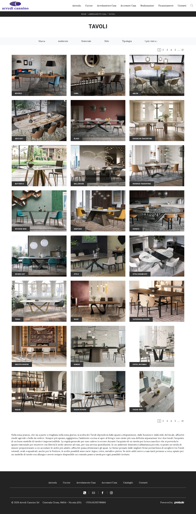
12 (183, 50)
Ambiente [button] (63, 41)
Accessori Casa (128, 5)
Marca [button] (42, 41)
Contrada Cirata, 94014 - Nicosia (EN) (62, 502)
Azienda (76, 5)
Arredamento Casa (106, 5)
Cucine (89, 5)
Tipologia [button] (127, 41)
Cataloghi (128, 482)
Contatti (182, 5)
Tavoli (112, 14)
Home (83, 14)
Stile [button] (106, 41)
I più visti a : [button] (151, 41)
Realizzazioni (147, 5)
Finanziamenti (165, 5)
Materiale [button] (86, 41)
